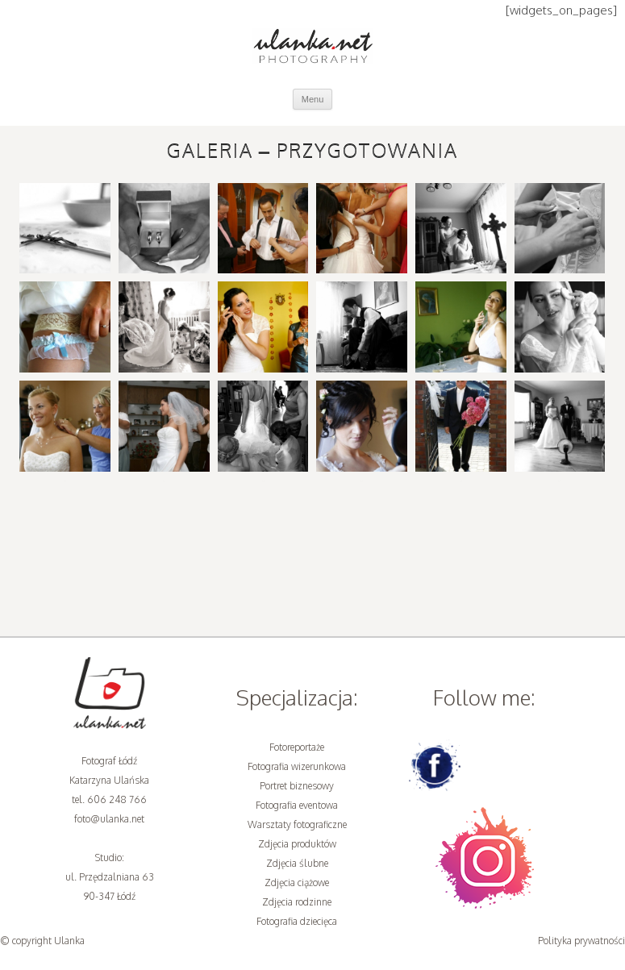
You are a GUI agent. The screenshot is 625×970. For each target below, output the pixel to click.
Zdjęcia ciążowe (297, 882)
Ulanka (69, 941)
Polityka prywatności (581, 941)
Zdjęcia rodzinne (296, 902)
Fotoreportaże (296, 747)
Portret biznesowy (297, 786)
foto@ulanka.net (109, 819)
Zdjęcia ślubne (297, 863)
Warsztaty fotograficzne (297, 824)
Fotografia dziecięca (296, 921)
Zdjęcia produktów (297, 844)
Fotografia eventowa (297, 805)
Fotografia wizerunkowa (297, 766)
